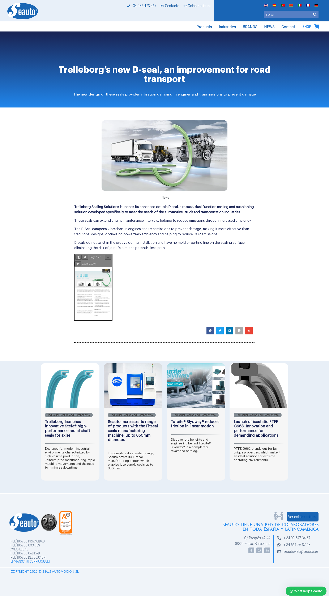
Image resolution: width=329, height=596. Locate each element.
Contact (288, 26)
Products (204, 26)
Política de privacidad (27, 541)
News (165, 197)
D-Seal (85, 229)
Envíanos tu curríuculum (30, 561)
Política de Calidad (25, 553)
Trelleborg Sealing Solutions (96, 207)
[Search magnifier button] (315, 14)
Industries (227, 26)
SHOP (307, 27)
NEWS (269, 26)
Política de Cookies (25, 545)
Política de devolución (28, 557)
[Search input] (287, 14)
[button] (210, 330)
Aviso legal (19, 549)
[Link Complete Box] (70, 422)
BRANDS (250, 26)
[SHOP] (316, 26)
